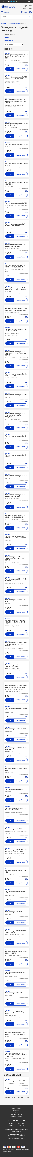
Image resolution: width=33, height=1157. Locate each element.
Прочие (6, 37)
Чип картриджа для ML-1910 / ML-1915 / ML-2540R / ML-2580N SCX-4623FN (15, 1055)
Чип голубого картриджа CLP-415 (16, 163)
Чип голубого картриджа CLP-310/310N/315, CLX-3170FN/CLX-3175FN (15, 101)
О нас (16, 1112)
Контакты (16, 1110)
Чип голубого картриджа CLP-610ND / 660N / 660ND (15, 245)
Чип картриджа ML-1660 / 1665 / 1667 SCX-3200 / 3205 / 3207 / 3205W (16, 644)
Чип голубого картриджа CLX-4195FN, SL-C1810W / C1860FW (15, 288)
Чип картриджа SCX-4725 (13, 912)
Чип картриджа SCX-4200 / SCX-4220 (15, 871)
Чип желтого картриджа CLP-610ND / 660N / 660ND (15, 495)
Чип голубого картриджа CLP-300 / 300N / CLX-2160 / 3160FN (16, 77)
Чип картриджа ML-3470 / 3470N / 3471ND (16, 748)
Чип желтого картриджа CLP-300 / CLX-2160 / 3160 (16, 330)
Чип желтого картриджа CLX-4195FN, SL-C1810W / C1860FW (15, 537)
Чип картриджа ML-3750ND (14, 789)
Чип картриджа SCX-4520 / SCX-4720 (15, 892)
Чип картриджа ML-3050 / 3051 (15, 729)
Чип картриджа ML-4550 (13, 829)
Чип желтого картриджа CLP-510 (16, 476)
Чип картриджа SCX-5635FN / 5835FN (15, 973)
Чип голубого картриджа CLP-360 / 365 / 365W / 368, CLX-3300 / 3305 (16, 56)
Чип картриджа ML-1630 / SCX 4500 (15, 600)
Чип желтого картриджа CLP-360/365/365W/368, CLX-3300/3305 (15, 415)
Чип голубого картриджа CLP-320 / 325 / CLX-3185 (16, 124)
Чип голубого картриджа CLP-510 (16, 203)
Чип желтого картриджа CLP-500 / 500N (16, 456)
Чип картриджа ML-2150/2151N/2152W (11, 665)
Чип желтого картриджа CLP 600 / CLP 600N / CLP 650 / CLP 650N (16, 309)
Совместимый (8, 40)
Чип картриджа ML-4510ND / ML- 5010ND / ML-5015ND (16, 809)
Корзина (26, 12)
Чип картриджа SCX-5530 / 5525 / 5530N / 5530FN (16, 952)
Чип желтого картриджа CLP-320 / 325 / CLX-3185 (16, 374)
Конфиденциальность (16, 1116)
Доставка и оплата (16, 1114)
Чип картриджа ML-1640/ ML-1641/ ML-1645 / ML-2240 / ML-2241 (15, 622)
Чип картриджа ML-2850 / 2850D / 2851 (16, 709)
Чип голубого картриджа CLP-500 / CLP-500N (16, 183)
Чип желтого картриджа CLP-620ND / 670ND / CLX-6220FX (15, 516)
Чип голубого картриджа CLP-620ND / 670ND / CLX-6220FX (15, 266)
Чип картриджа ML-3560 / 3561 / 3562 (16, 769)
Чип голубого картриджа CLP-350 (16, 144)
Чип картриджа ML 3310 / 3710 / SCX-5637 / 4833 (16, 579)
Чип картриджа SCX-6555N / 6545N (14, 1012)
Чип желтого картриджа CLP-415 (16, 436)
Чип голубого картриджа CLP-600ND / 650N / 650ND (15, 224)
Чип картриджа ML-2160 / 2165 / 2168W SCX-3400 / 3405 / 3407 (16, 686)
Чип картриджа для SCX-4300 (15, 1081)
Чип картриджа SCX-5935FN (14, 993)
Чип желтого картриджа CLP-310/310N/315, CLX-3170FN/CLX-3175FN (15, 353)
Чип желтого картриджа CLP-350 (16, 395)
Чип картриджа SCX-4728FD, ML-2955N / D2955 (16, 931)
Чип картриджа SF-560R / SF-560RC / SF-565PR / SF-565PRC (15, 1033)
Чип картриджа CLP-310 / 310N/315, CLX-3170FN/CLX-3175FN (14, 558)
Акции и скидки (16, 1108)
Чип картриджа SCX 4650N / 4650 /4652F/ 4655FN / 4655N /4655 (16, 850)
